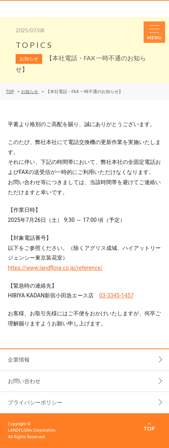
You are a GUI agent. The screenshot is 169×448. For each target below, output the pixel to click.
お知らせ (29, 92)
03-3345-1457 (116, 295)
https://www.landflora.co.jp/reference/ (55, 268)
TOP (10, 92)
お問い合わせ (24, 381)
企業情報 (19, 360)
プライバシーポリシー (35, 402)
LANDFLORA (38, 9)
